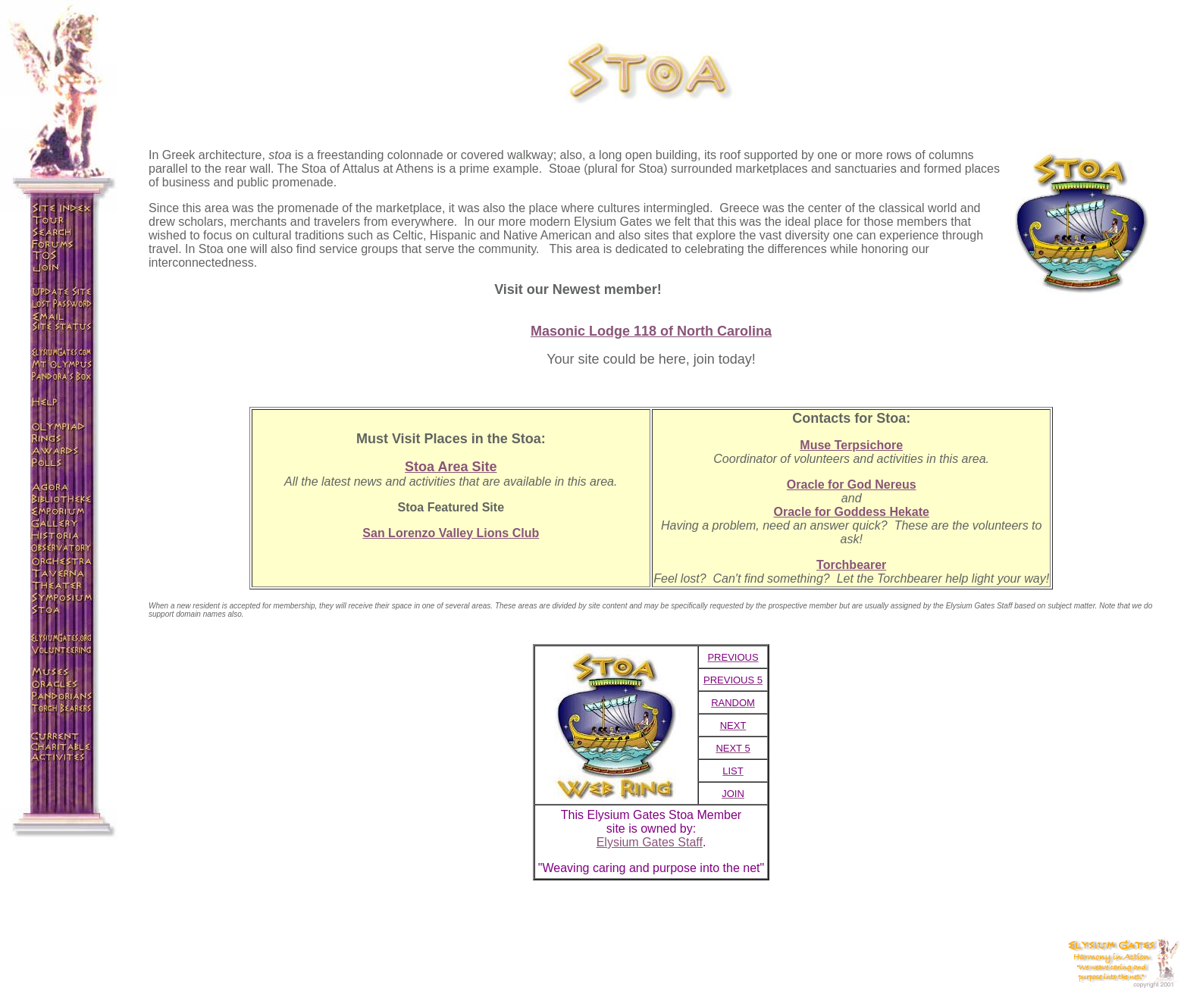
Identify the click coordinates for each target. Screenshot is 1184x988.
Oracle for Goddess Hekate (851, 511)
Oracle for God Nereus (851, 484)
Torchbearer (851, 564)
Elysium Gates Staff (650, 842)
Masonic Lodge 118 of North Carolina (651, 331)
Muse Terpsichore (851, 445)
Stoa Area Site (450, 466)
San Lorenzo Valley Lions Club (450, 533)
